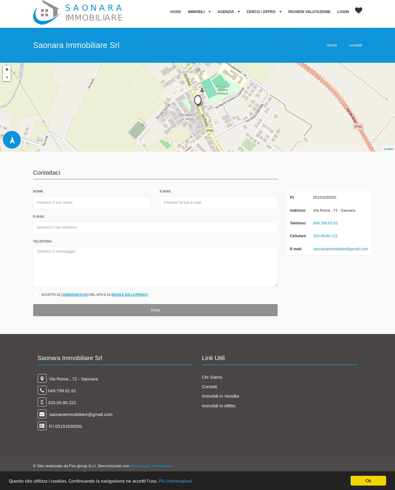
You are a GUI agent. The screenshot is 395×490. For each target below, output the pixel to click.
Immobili (197, 12)
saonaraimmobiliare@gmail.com (340, 249)
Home (175, 12)
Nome (38, 191)
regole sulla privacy (129, 294)
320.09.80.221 (325, 236)
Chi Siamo (212, 377)
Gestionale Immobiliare (151, 466)
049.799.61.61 (325, 223)
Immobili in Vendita (220, 396)
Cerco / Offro (262, 12)
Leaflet (389, 149)
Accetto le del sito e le (94, 294)
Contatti (210, 386)
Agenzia (226, 12)
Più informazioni (175, 481)
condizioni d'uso (75, 294)
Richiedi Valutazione (309, 12)
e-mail (166, 191)
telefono (42, 241)
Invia (155, 310)
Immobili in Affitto (219, 405)
